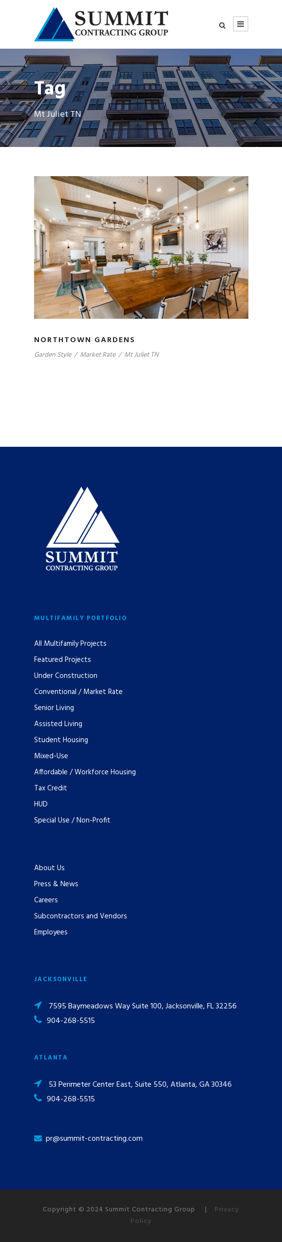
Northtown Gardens (84, 340)
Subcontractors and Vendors (80, 916)
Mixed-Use (51, 756)
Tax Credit (50, 788)
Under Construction (65, 676)
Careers (46, 900)
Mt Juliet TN (141, 355)
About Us (49, 868)
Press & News (56, 884)
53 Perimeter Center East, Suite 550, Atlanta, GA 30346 (140, 1084)
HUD (41, 804)
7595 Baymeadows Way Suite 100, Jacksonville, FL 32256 (143, 1006)
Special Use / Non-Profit (72, 820)
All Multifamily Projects (70, 644)
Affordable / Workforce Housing (85, 772)
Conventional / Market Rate (78, 692)
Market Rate (97, 355)
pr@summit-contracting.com (94, 1138)
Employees (51, 932)
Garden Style (52, 355)
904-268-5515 (71, 1021)
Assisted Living (58, 724)
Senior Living (54, 708)
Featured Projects (62, 660)
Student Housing (61, 740)
